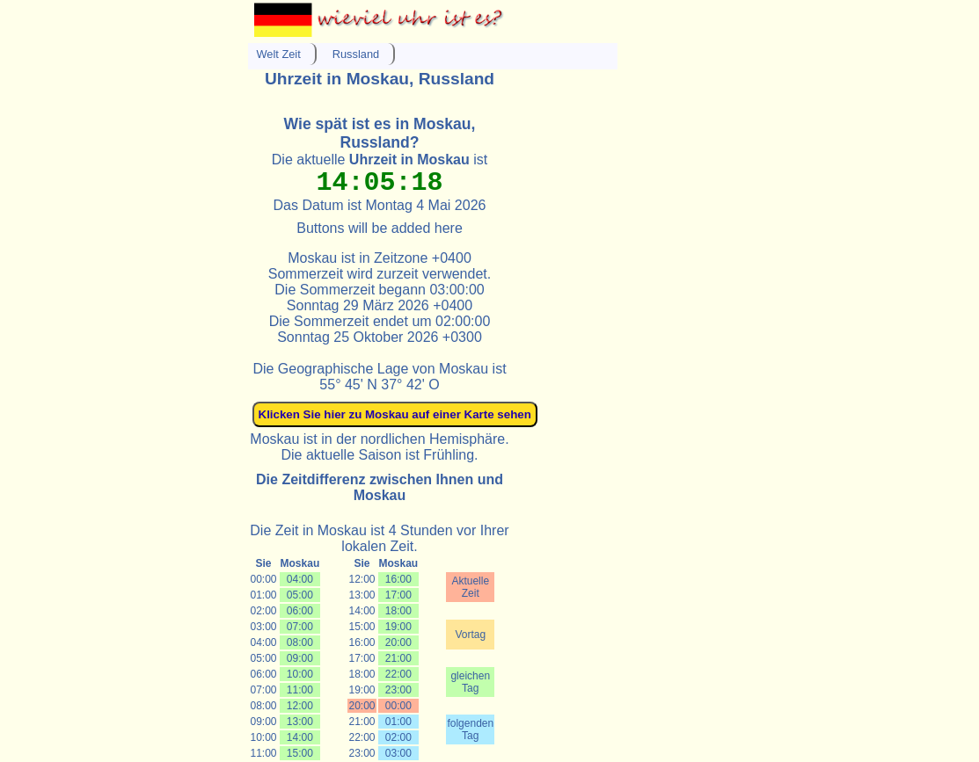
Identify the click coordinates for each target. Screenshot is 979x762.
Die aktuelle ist (379, 159)
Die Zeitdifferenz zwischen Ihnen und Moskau (379, 487)
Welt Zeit (279, 54)
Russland (355, 54)
